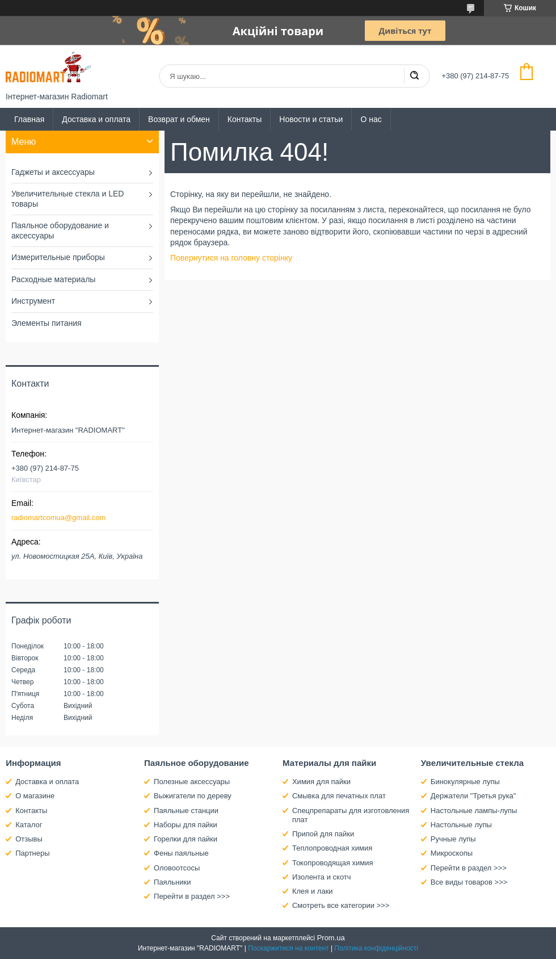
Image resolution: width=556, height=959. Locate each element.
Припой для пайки (323, 834)
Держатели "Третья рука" (473, 796)
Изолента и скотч (321, 877)
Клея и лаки (312, 891)
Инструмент (33, 300)
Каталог (28, 824)
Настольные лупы (461, 824)
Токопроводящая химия (332, 863)
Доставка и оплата (96, 119)
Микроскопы (452, 853)
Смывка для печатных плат (339, 796)
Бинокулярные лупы (465, 781)
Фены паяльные (181, 853)
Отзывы (29, 839)
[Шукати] (414, 76)
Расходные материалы (53, 279)
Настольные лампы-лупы (474, 810)
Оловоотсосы (177, 868)
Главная (29, 119)
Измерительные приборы (58, 257)
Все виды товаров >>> (469, 882)
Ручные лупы (453, 839)
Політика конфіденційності (376, 948)
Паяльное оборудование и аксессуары (60, 230)
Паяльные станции (186, 810)
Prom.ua (331, 937)
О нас (370, 119)
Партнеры (32, 853)
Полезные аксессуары (192, 781)
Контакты (245, 119)
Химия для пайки (321, 781)
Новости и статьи (311, 119)
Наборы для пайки (185, 824)
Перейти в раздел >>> (192, 896)
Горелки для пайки (185, 839)
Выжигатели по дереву (192, 796)
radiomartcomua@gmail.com (58, 517)
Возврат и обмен (179, 119)
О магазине (34, 796)
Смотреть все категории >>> (340, 905)
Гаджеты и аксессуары (53, 172)
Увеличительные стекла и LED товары (67, 198)
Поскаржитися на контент (288, 948)
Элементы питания (46, 323)
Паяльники (172, 882)
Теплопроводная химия (332, 848)
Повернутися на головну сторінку (231, 257)
